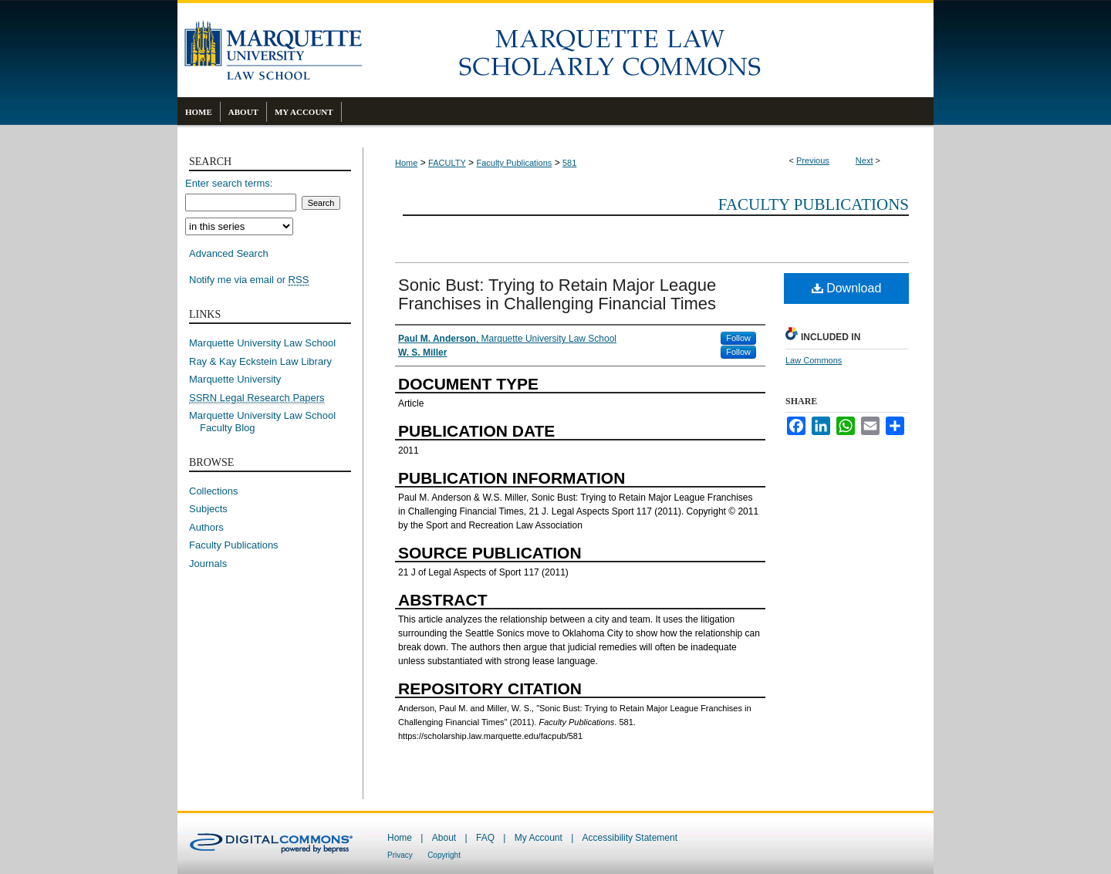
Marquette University (235, 379)
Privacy (400, 855)
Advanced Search (228, 253)
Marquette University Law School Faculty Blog (268, 422)
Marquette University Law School (262, 343)
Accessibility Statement (630, 837)
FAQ (485, 837)
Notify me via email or (249, 280)
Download (847, 288)
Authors (206, 527)
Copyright (444, 855)
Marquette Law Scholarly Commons (648, 50)
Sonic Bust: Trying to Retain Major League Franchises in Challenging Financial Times (557, 294)
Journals (208, 563)
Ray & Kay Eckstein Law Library (260, 361)
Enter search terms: (228, 183)
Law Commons (813, 360)
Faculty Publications (514, 162)
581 (569, 162)
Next (864, 160)
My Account (538, 837)
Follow (738, 338)
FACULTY (447, 162)
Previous (812, 160)
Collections (213, 491)
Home (406, 162)
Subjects (208, 509)
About (444, 837)
